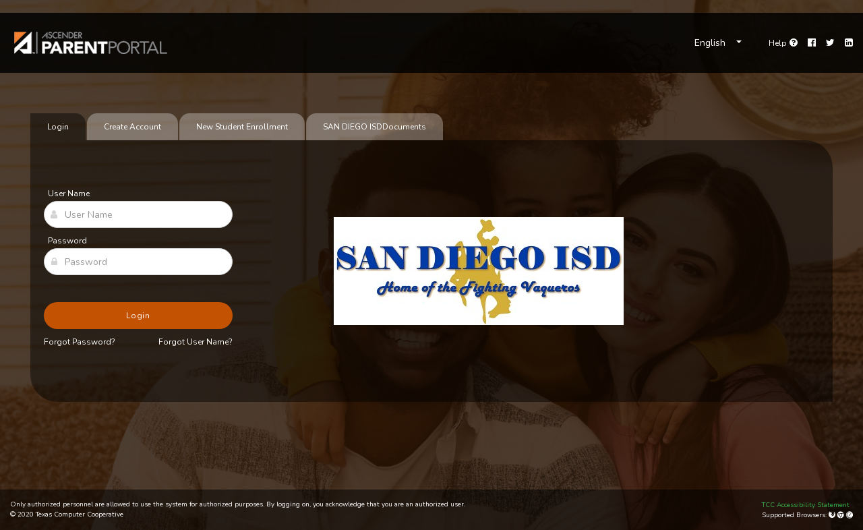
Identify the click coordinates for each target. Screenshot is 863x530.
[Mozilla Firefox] (833, 515)
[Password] (138, 261)
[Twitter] (830, 43)
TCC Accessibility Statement (806, 505)
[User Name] (138, 214)
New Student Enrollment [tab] (242, 126)
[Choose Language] (718, 43)
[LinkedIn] (849, 43)
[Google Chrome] (841, 515)
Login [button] (138, 315)
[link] (91, 43)
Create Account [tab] (132, 126)
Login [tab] (58, 126)
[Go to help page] (783, 43)
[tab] (374, 126)
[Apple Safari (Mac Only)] (849, 515)
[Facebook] (812, 43)
